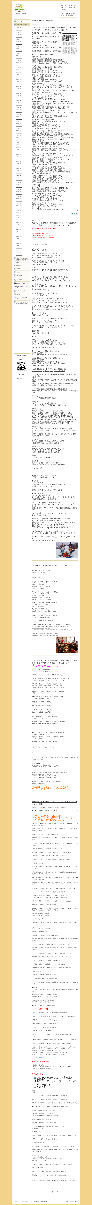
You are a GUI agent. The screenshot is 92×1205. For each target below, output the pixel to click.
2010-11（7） (19, 252)
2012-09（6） (19, 208)
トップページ (19, 21)
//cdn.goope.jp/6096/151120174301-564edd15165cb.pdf (45, 635)
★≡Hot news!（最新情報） (22, 24)
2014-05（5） (19, 168)
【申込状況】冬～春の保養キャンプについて (50, 565)
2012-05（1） (19, 217)
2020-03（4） (19, 62)
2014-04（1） (19, 170)
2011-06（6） (19, 236)
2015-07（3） (19, 144)
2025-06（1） (19, 32)
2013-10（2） (19, 180)
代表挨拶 (18, 268)
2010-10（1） (19, 255)
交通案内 (18, 294)
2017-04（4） (19, 100)
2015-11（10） (19, 137)
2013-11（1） (19, 177)
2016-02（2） (19, 130)
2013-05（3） (19, 189)
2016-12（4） (19, 109)
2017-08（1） (19, 90)
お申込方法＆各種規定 (21, 290)
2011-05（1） (19, 238)
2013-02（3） (19, 196)
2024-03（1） (19, 39)
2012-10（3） (19, 205)
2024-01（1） (19, 44)
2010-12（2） (19, 250)
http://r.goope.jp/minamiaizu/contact (43, 347)
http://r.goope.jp (62, 1175)
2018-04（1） (19, 81)
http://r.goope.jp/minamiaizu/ (63, 526)
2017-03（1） (19, 102)
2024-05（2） (19, 37)
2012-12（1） (19, 201)
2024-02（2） (19, 41)
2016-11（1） (19, 112)
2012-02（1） (19, 224)
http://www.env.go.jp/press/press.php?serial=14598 (48, 371)
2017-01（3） (19, 107)
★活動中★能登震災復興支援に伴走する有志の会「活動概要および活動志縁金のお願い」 (22, 260)
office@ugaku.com (70, 522)
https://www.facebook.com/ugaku (51, 1180)
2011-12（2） (19, 229)
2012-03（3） (19, 222)
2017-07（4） (19, 93)
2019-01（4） (19, 79)
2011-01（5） (19, 247)
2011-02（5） (19, 245)
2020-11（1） (19, 55)
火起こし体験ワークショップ (22, 276)
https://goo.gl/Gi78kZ (39, 264)
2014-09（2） (19, 163)
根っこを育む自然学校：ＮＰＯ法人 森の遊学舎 (28, 1201)
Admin (76, 1201)
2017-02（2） (19, 104)
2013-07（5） (19, 184)
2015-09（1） (19, 142)
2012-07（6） (19, 212)
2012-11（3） (19, 203)
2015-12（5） (19, 135)
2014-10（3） (19, 161)
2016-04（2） (19, 128)
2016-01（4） (19, 133)
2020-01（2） (19, 67)
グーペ (72, 1201)
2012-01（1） (19, 226)
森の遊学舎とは (19, 265)
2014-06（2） (19, 165)
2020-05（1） (19, 58)
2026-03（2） (19, 27)
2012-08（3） (19, 210)
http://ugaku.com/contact (52, 1115)
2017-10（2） (19, 86)
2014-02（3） (19, 172)
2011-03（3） (19, 243)
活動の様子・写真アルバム (22, 283)
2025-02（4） (19, 34)
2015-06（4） (19, 147)
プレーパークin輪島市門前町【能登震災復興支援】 (22, 302)
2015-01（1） (19, 154)
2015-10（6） (19, 140)
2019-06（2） (19, 69)
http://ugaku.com (58, 524)
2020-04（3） (19, 60)
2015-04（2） (19, 151)
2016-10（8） (19, 114)
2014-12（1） (19, 156)
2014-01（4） (19, 175)
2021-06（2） (19, 53)
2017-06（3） (19, 95)
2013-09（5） (19, 182)
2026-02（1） (19, 29)
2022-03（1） (19, 48)
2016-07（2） (19, 121)
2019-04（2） (19, 72)
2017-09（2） (19, 88)
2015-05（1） (19, 149)
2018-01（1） (19, 83)
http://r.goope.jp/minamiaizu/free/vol (44, 540)
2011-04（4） (19, 240)
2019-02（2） (19, 76)
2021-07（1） (19, 51)
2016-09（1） (19, 116)
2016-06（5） (19, 123)
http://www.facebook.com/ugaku (57, 528)
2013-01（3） (19, 198)
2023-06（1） (19, 46)
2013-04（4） (19, 191)
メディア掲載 (19, 279)
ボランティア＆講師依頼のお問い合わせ (22, 298)
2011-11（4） (18, 231)
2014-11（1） (19, 158)
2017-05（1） (19, 97)
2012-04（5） (19, 219)
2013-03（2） (19, 194)
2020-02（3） (19, 65)
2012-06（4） (19, 215)
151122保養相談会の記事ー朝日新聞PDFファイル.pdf (45, 209)
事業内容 (18, 272)
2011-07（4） (19, 233)
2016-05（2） (19, 126)
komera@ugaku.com (61, 1171)
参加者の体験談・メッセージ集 (22, 287)
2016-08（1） (19, 119)
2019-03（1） (19, 74)
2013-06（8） (19, 187)
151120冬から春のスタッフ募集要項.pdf (42, 810)
